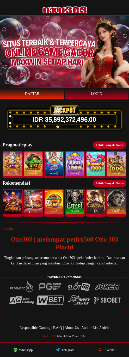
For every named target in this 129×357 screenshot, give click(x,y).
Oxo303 (8, 229)
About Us (72, 328)
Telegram (65, 350)
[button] (13, 164)
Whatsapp (23, 350)
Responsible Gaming (35, 328)
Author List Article (95, 328)
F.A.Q (57, 328)
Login (96, 94)
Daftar (32, 94)
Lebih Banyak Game (110, 145)
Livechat (107, 350)
